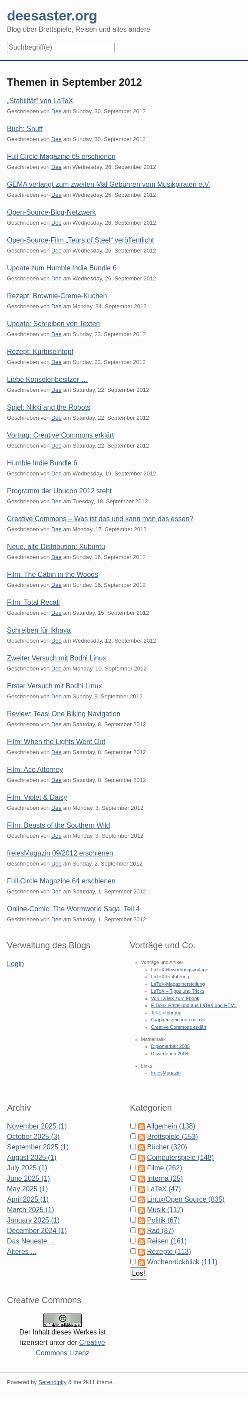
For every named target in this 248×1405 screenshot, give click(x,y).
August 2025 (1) (31, 1157)
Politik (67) (163, 1220)
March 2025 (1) (30, 1209)
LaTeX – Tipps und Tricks (178, 991)
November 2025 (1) (37, 1126)
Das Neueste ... (31, 1241)
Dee (56, 111)
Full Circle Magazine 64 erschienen (61, 881)
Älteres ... (21, 1251)
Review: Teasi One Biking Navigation (63, 714)
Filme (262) (164, 1168)
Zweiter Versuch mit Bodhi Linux (56, 658)
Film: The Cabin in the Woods (52, 574)
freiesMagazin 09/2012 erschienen (60, 853)
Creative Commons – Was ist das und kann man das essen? (100, 518)
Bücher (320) (167, 1147)
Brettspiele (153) (172, 1136)
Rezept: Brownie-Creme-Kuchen (57, 296)
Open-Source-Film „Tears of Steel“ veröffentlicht (80, 240)
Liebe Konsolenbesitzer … (47, 379)
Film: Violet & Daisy (37, 797)
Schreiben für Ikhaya (39, 630)
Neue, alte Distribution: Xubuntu (56, 546)
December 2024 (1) (37, 1230)
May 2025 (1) (27, 1189)
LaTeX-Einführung (170, 976)
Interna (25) (165, 1178)
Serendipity (52, 1382)
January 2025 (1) (33, 1220)
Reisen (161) (167, 1241)
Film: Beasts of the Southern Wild (58, 825)
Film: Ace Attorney (35, 769)
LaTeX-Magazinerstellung (178, 984)
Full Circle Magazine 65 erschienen (61, 156)
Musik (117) (165, 1209)
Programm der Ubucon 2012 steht (59, 491)
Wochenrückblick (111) (182, 1262)
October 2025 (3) (33, 1136)
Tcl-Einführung (166, 1012)
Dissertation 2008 (169, 1053)
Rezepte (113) (169, 1251)
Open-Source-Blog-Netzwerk (51, 212)
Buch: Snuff (25, 128)
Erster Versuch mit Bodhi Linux (54, 686)
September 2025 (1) (38, 1147)
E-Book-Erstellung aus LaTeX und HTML (194, 1005)
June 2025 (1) (28, 1178)
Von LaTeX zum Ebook (175, 998)
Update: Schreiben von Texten (53, 323)
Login (15, 963)
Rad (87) (160, 1230)
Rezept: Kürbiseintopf (40, 351)
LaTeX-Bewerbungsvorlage (179, 969)
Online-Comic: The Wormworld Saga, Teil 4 (73, 909)
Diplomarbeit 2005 (170, 1046)
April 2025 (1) (28, 1199)
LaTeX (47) (164, 1189)
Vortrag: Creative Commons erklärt (60, 435)
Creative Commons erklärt (179, 1027)
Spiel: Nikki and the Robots (48, 407)
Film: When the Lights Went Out (56, 741)
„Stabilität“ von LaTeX (40, 100)
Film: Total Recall (33, 602)
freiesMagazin (166, 1072)
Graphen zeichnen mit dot (178, 1019)
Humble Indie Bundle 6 (42, 463)
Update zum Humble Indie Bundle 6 (62, 268)
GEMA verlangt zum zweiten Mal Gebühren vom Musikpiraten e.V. (108, 184)
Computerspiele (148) (180, 1157)
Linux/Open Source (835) (186, 1199)
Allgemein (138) (171, 1126)
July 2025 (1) (27, 1168)
